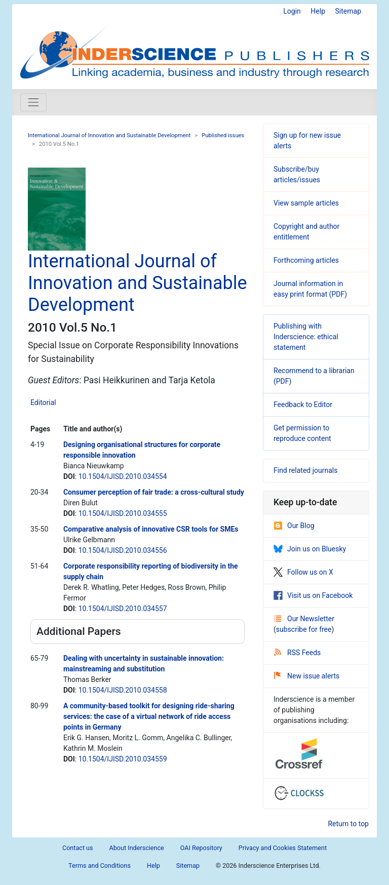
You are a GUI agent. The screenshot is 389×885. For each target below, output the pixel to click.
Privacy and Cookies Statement (283, 848)
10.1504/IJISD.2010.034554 (123, 476)
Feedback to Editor (303, 404)
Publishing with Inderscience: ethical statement (306, 336)
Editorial (43, 402)
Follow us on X (303, 572)
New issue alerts (306, 676)
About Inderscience (136, 848)
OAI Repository (201, 848)
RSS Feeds (297, 653)
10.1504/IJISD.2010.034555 (123, 513)
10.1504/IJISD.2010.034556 (123, 550)
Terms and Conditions (99, 865)
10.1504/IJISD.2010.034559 (123, 759)
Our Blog (294, 525)
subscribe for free (304, 629)
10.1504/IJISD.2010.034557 (123, 609)
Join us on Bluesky (310, 549)
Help (317, 11)
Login (292, 11)
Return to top (348, 824)
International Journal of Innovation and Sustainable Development (109, 135)
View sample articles (306, 203)
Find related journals (305, 470)
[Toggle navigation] (33, 102)
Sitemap (348, 11)
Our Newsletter (304, 619)
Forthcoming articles (306, 260)
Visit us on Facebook (313, 595)
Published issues (223, 135)
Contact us (77, 848)
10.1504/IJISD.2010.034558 (123, 690)
